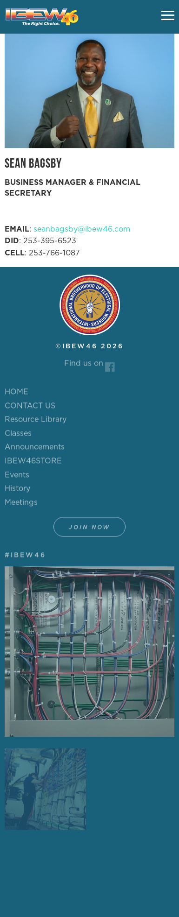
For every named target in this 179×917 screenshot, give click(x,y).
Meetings (21, 504)
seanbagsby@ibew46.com (81, 229)
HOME (16, 394)
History (17, 490)
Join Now (89, 529)
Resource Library (35, 421)
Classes (18, 435)
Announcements (35, 449)
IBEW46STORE (33, 463)
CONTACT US (30, 407)
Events (17, 476)
